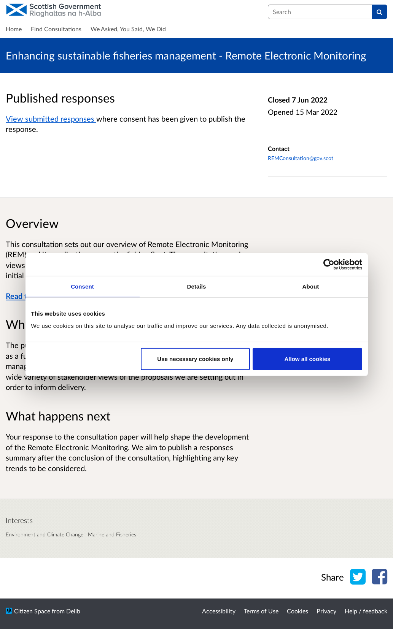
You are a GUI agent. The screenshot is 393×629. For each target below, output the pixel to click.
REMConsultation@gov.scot (300, 158)
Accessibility (218, 611)
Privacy (326, 611)
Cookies (297, 611)
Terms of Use (261, 611)
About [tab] (310, 286)
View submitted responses (51, 118)
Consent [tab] (82, 286)
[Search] (379, 12)
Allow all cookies (308, 358)
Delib (73, 611)
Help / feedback (366, 611)
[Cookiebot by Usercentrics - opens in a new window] (329, 264)
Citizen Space (32, 611)
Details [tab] (196, 286)
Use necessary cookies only (195, 358)
